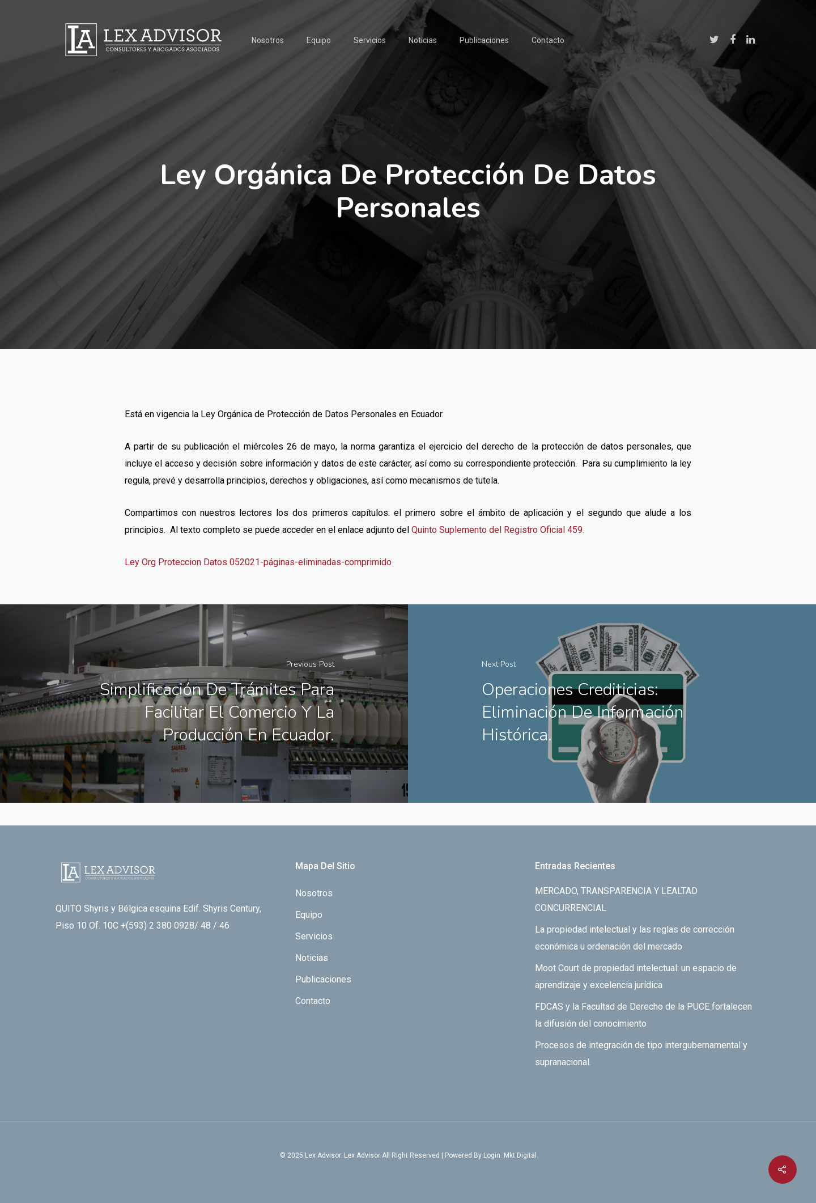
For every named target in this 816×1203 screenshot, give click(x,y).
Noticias (423, 40)
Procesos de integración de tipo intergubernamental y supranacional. (641, 1054)
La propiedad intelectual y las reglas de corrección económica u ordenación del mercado (634, 938)
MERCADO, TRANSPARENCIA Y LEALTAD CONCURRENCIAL (616, 899)
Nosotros (268, 40)
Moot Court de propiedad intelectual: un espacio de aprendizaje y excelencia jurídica (636, 976)
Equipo (319, 40)
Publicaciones (484, 40)
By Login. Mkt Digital (505, 1155)
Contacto (548, 40)
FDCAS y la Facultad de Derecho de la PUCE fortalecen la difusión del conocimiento (643, 1015)
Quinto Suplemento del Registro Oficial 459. (497, 529)
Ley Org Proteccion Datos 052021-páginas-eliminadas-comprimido (258, 562)
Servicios (370, 40)
